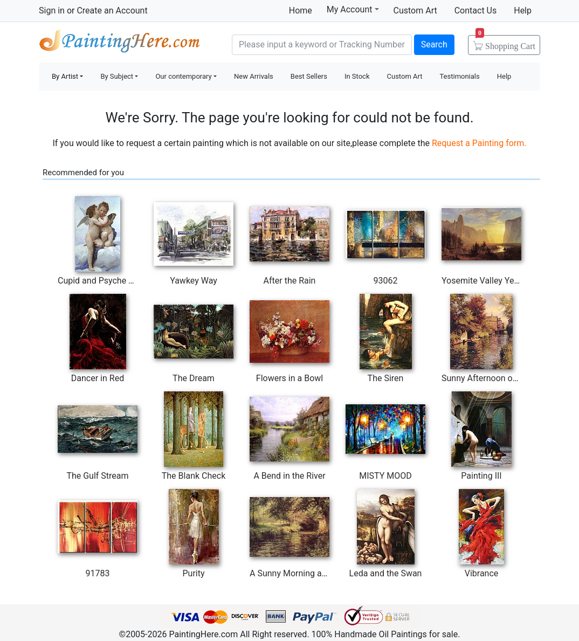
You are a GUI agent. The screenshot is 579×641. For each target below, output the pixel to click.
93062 (386, 280)
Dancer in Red (97, 378)
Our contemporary (183, 76)
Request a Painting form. (479, 143)
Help (523, 10)
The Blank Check (193, 476)
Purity (193, 573)
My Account (353, 9)
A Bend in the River (289, 476)
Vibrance (482, 573)
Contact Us (475, 10)
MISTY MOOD (385, 476)
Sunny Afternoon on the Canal (499, 378)
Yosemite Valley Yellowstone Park (506, 280)
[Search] (322, 45)
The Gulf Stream (97, 476)
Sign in (52, 10)
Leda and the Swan (385, 573)
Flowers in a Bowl (289, 378)
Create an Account (112, 10)
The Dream (194, 378)
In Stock (357, 76)
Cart (505, 42)
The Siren (386, 378)
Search (434, 44)
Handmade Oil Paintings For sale (120, 43)
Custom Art (415, 10)
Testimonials (459, 76)
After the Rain (290, 280)
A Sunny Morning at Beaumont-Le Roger (326, 573)
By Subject (116, 76)
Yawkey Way (193, 280)
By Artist (65, 76)
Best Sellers (309, 76)
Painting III (481, 476)
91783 (98, 573)
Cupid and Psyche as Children (114, 280)
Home (300, 10)
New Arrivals (253, 76)
